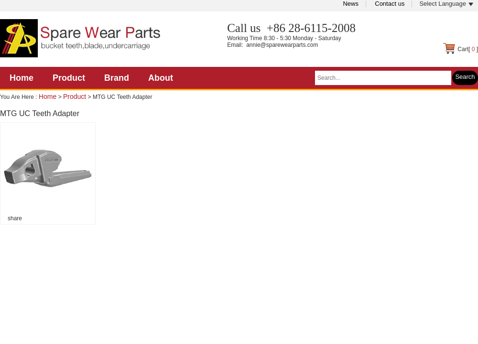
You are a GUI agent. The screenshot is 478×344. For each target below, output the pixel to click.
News (350, 3)
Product (69, 78)
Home (21, 78)
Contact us (389, 3)
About (160, 78)
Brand (116, 78)
